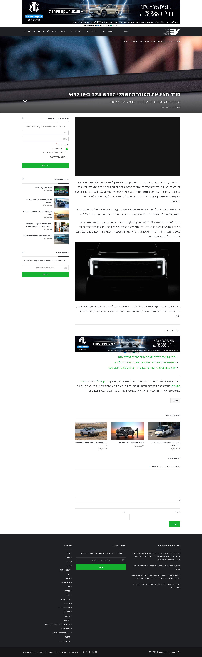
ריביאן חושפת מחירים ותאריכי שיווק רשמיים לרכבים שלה (146, 357)
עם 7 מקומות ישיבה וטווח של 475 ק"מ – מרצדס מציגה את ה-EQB (141, 367)
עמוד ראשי (175, 41)
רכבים (94, 31)
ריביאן (106, 381)
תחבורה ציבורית (64, 641)
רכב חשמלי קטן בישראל (43, 188)
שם (179, 500)
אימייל (177, 512)
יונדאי (68, 595)
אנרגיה (68, 557)
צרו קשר (57, 652)
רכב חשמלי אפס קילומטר (61, 632)
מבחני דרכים (65, 599)
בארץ (68, 561)
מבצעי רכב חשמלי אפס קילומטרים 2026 (37, 236)
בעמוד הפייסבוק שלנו (164, 578)
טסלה (99, 381)
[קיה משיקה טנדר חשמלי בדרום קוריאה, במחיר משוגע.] (164, 431)
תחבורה (67, 637)
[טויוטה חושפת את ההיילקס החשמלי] (127, 431)
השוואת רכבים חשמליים (45, 652)
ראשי (126, 31)
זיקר (68, 574)
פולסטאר (67, 620)
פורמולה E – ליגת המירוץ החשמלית (57, 624)
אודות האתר (66, 652)
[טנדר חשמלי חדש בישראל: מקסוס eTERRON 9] (91, 431)
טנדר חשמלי (165, 41)
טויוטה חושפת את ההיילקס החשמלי (131, 443)
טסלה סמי (66, 591)
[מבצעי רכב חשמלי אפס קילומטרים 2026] (61, 239)
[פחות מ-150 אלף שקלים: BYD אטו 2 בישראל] (61, 203)
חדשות (110, 31)
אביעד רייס (176, 107)
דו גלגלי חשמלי (65, 570)
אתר (123, 512)
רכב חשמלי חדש (60, 148)
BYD (68, 553)
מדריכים (78, 31)
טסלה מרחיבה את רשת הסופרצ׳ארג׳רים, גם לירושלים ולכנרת (144, 362)
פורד (175, 400)
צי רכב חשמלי (65, 628)
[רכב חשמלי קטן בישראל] (61, 191)
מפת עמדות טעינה (59, 31)
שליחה (45, 165)
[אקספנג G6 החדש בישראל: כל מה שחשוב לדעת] (61, 215)
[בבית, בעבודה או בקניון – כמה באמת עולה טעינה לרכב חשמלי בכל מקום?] (61, 227)
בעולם (68, 565)
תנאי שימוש (75, 652)
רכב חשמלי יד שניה (59, 157)
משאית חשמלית (64, 607)
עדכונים (67, 616)
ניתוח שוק (67, 612)
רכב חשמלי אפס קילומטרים (55, 153)
